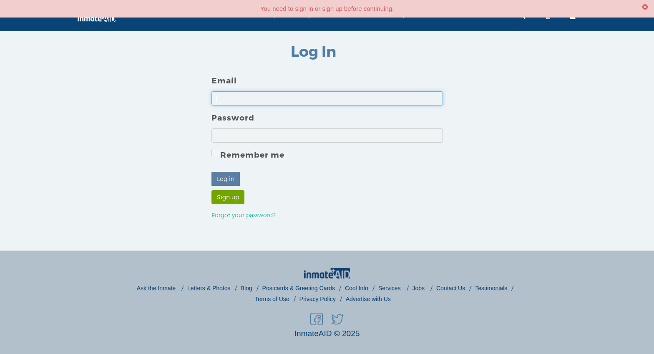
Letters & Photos (209, 288)
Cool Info (356, 288)
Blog (246, 288)
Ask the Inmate (157, 288)
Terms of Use (272, 299)
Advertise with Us (368, 299)
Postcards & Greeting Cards (298, 288)
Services (390, 288)
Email (224, 80)
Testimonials (491, 288)
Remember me (247, 154)
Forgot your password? (243, 214)
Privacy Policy (317, 299)
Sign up (228, 197)
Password (232, 117)
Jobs (419, 288)
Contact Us (450, 288)
